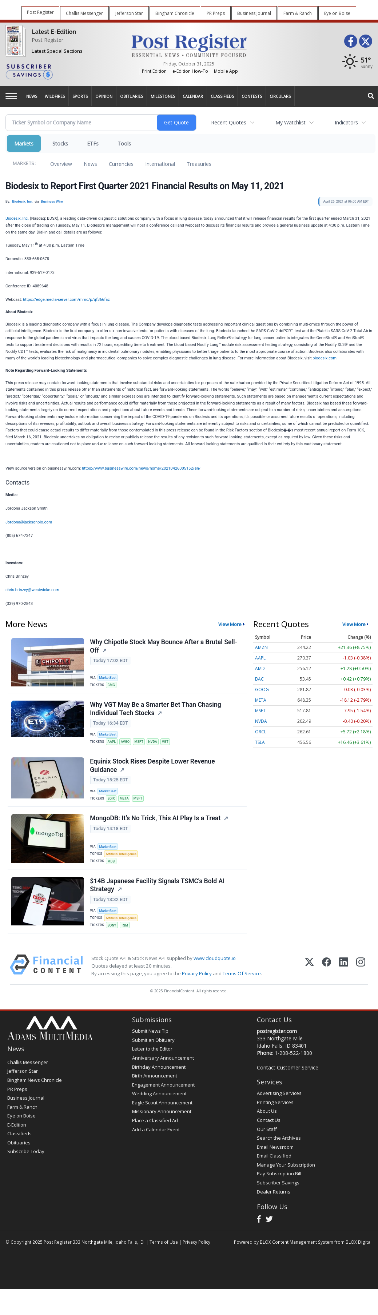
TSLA (260, 742)
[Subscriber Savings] (62, 71)
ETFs (93, 143)
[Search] (371, 96)
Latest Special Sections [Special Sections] (57, 51)
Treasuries (199, 163)
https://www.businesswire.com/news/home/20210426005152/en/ (141, 468)
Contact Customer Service (287, 1079)
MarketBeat (109, 678)
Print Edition (154, 71)
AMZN (261, 647)
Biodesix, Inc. (17, 218)
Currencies (121, 163)
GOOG (262, 689)
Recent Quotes (228, 122)
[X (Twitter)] (309, 978)
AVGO (127, 744)
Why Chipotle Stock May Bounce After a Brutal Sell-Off (164, 647)
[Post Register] (14, 41)
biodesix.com (325, 358)
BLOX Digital (358, 1254)
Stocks (60, 143)
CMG (112, 685)
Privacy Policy (197, 985)
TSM (126, 935)
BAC (259, 679)
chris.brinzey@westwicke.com (32, 589)
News (90, 163)
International (160, 163)
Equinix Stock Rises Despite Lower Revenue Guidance (153, 770)
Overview (61, 163)
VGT (169, 744)
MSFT (141, 744)
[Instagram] (360, 978)
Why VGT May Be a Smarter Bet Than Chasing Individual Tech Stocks (156, 711)
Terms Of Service (242, 985)
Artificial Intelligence (123, 861)
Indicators (346, 122)
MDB (112, 868)
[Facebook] (326, 978)
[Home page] (188, 44)
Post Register (47, 39)
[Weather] (357, 63)
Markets (23, 143)
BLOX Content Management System (296, 1254)
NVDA (156, 744)
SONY (113, 935)
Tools (124, 143)
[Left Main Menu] (11, 96)
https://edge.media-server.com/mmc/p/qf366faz (66, 299)
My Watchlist (290, 122)
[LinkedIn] (343, 978)
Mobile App (226, 71)
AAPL (112, 744)
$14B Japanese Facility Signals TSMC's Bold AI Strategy (158, 894)
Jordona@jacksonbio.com (28, 522)
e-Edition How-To (190, 71)
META (126, 804)
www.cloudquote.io (215, 970)
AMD (260, 668)
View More (230, 624)
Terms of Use (164, 1254)
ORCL (260, 732)
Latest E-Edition (54, 31)
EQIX (112, 804)
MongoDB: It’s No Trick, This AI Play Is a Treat (156, 825)
